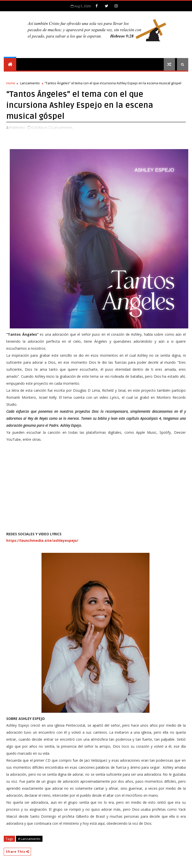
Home (10, 83)
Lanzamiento (30, 83)
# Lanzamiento (29, 838)
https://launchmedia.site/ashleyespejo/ (42, 540)
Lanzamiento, (62, 127)
